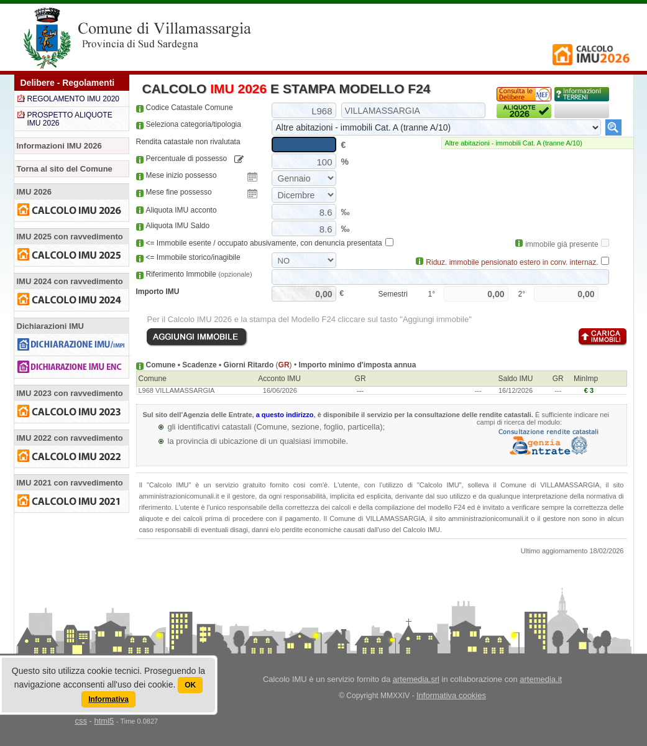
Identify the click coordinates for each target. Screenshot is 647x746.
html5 (104, 720)
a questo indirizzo (285, 414)
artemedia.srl (416, 679)
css (81, 720)
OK (190, 685)
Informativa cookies (451, 695)
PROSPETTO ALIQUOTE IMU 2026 (69, 119)
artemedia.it (541, 679)
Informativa (108, 699)
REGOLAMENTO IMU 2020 (73, 98)
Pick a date (252, 177)
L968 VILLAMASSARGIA (177, 390)
